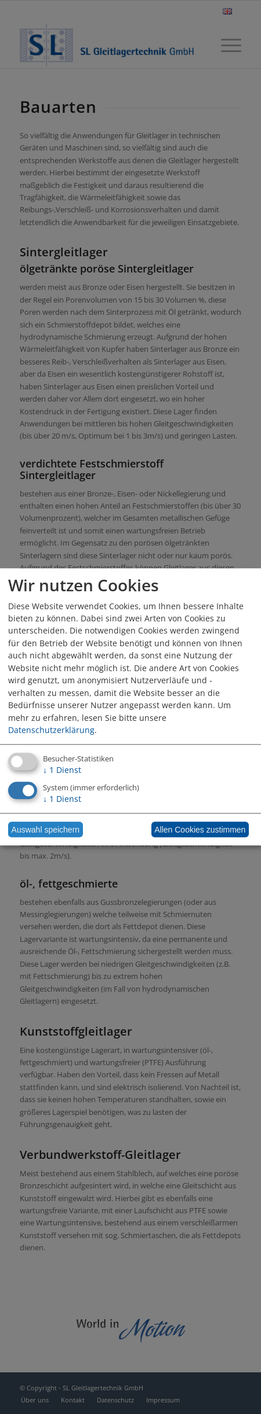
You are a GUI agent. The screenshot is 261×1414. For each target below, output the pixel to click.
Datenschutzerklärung (51, 729)
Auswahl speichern (46, 829)
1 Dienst (62, 770)
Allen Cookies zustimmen (199, 829)
